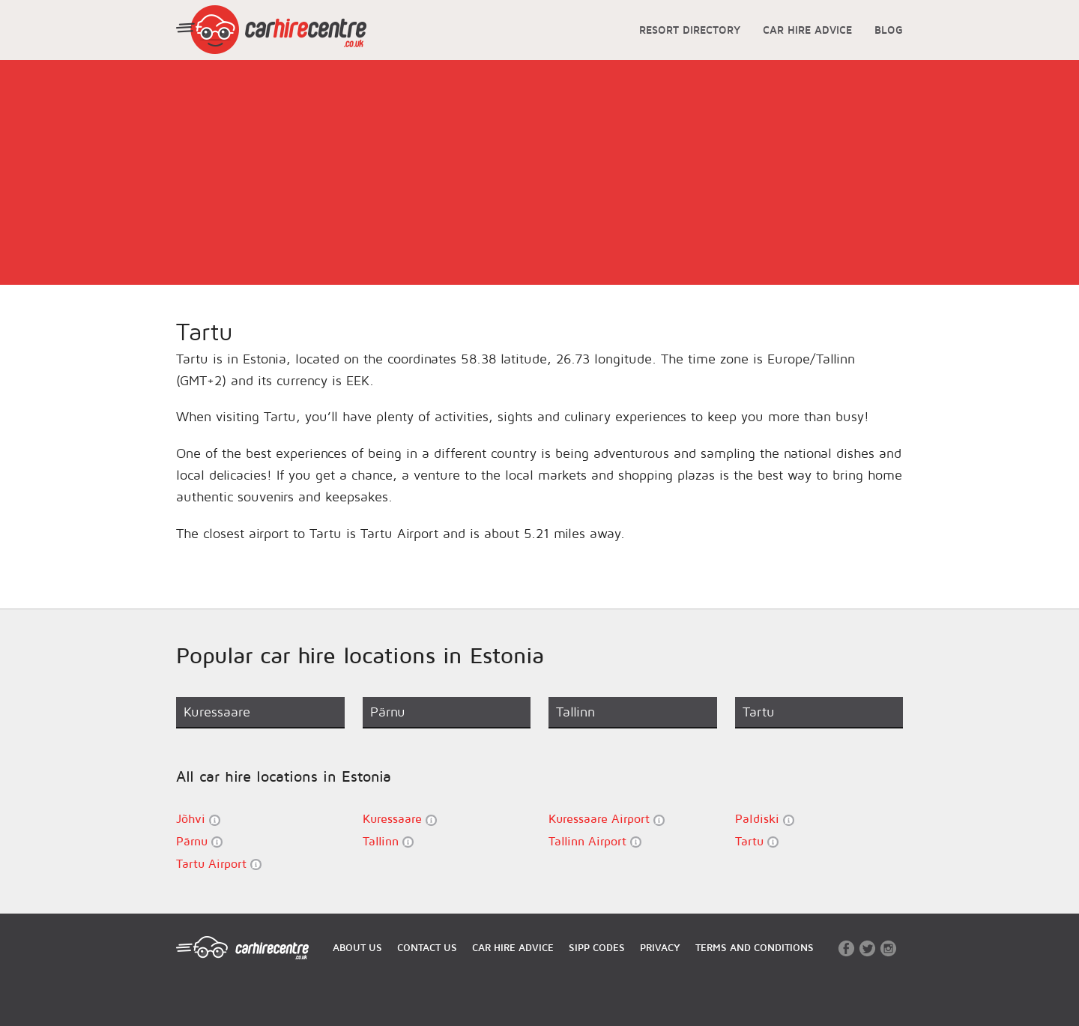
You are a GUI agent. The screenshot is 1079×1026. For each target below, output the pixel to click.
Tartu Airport (219, 864)
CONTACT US (427, 947)
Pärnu (199, 841)
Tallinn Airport (594, 841)
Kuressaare (400, 819)
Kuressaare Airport (606, 819)
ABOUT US (357, 947)
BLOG (888, 29)
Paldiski (764, 819)
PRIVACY (660, 947)
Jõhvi (198, 819)
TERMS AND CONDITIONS (754, 947)
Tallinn (388, 841)
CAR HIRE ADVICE (807, 29)
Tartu (757, 841)
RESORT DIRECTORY (689, 29)
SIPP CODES (597, 947)
